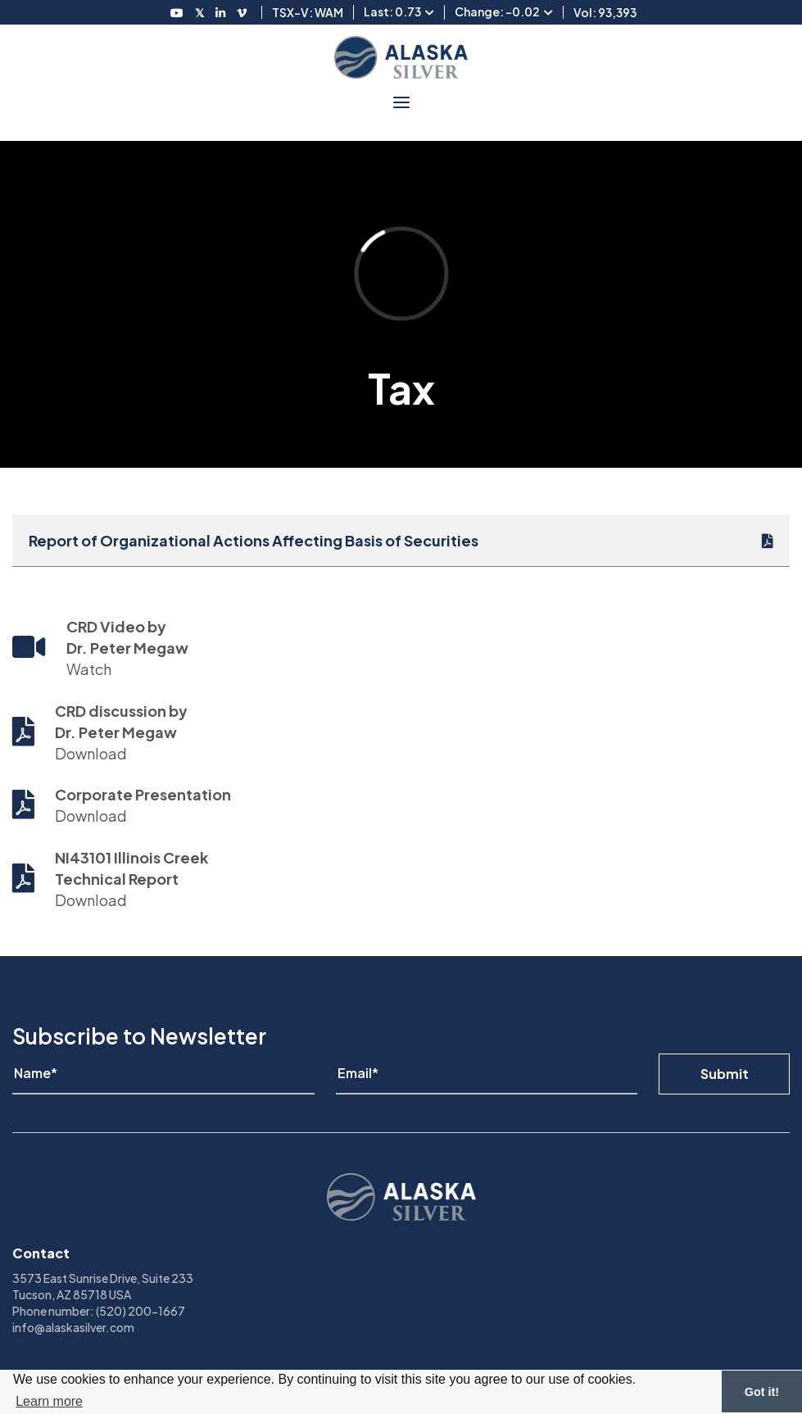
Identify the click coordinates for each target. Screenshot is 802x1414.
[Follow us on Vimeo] (242, 12)
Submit (724, 1073)
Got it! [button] (762, 1391)
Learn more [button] (49, 1401)
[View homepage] (401, 57)
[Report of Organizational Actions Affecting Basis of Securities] (401, 540)
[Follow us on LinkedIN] (220, 12)
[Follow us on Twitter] (199, 12)
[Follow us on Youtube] (177, 12)
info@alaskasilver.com (73, 1327)
